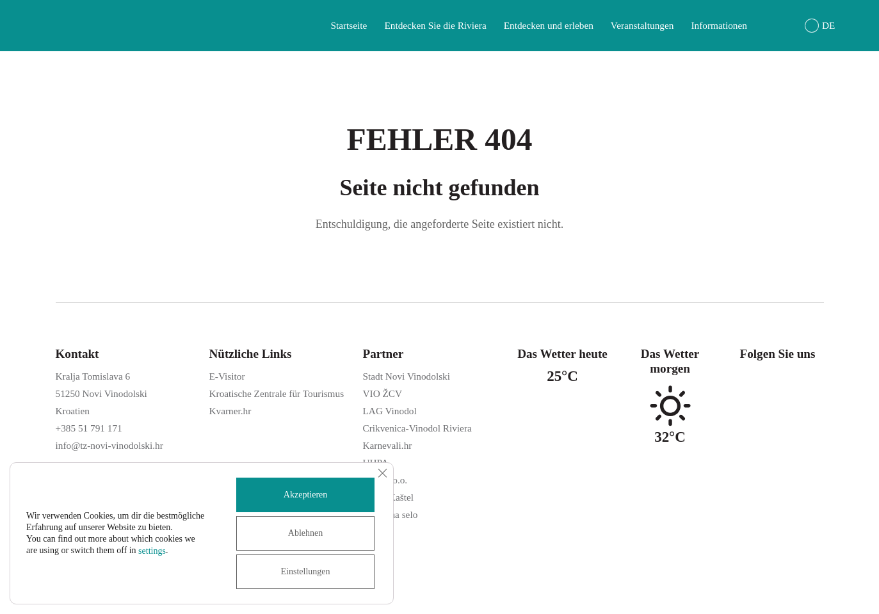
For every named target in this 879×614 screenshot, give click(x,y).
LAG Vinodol (390, 410)
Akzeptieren (305, 494)
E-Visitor (227, 376)
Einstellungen (305, 571)
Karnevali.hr (387, 445)
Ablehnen (305, 533)
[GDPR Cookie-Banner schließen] (382, 473)
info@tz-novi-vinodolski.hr (109, 445)
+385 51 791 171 (89, 428)
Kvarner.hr (230, 410)
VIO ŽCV (383, 393)
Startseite (348, 25)
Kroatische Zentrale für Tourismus (276, 393)
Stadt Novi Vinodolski (406, 376)
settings (152, 551)
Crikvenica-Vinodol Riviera (417, 428)
